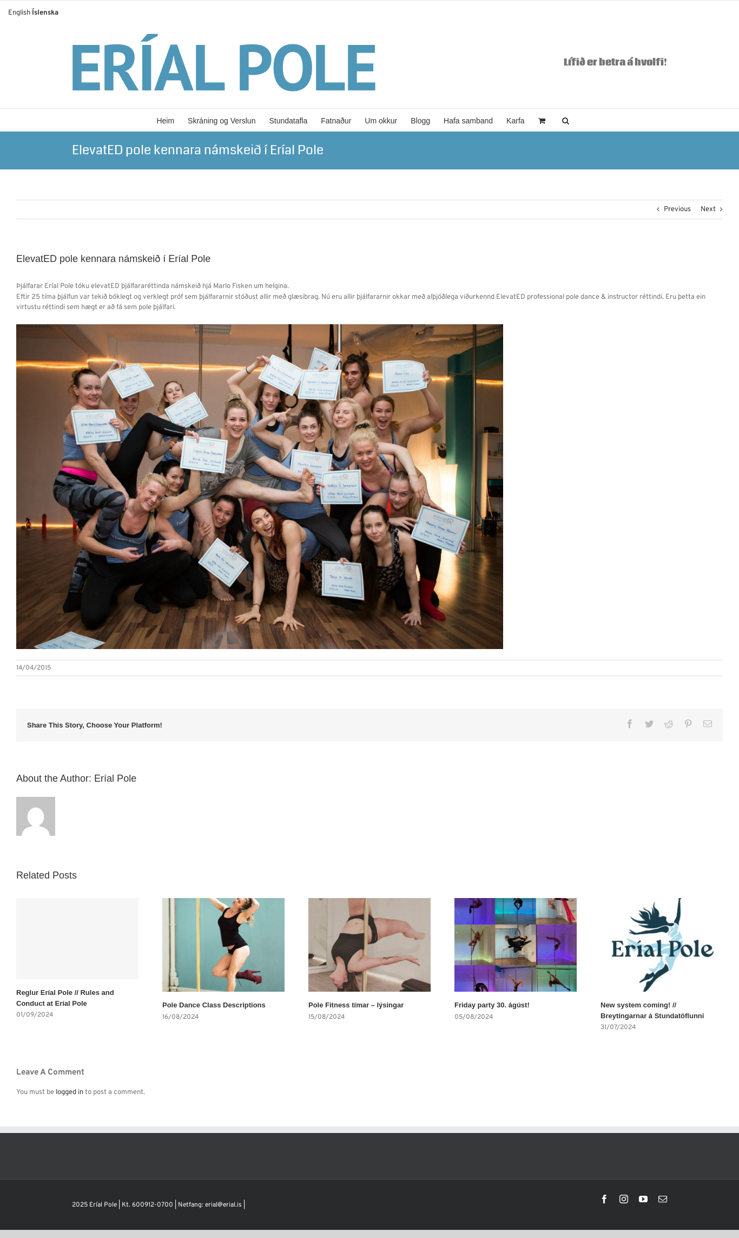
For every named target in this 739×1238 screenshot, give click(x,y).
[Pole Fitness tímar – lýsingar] (369, 945)
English (19, 13)
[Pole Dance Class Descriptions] (223, 945)
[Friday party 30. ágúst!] (515, 945)
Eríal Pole (115, 778)
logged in (69, 1092)
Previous (677, 209)
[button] (565, 119)
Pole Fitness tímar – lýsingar (356, 1005)
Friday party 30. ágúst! (492, 1005)
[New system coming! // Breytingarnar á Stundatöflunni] (662, 945)
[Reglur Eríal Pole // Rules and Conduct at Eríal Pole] (77, 938)
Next (708, 209)
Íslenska (45, 13)
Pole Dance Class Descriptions (214, 1005)
